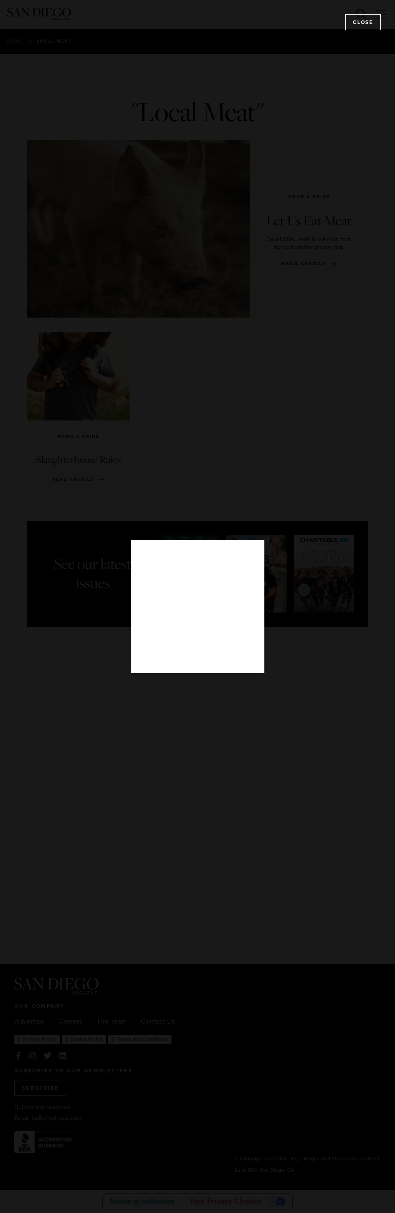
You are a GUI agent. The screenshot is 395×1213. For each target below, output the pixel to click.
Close (363, 22)
